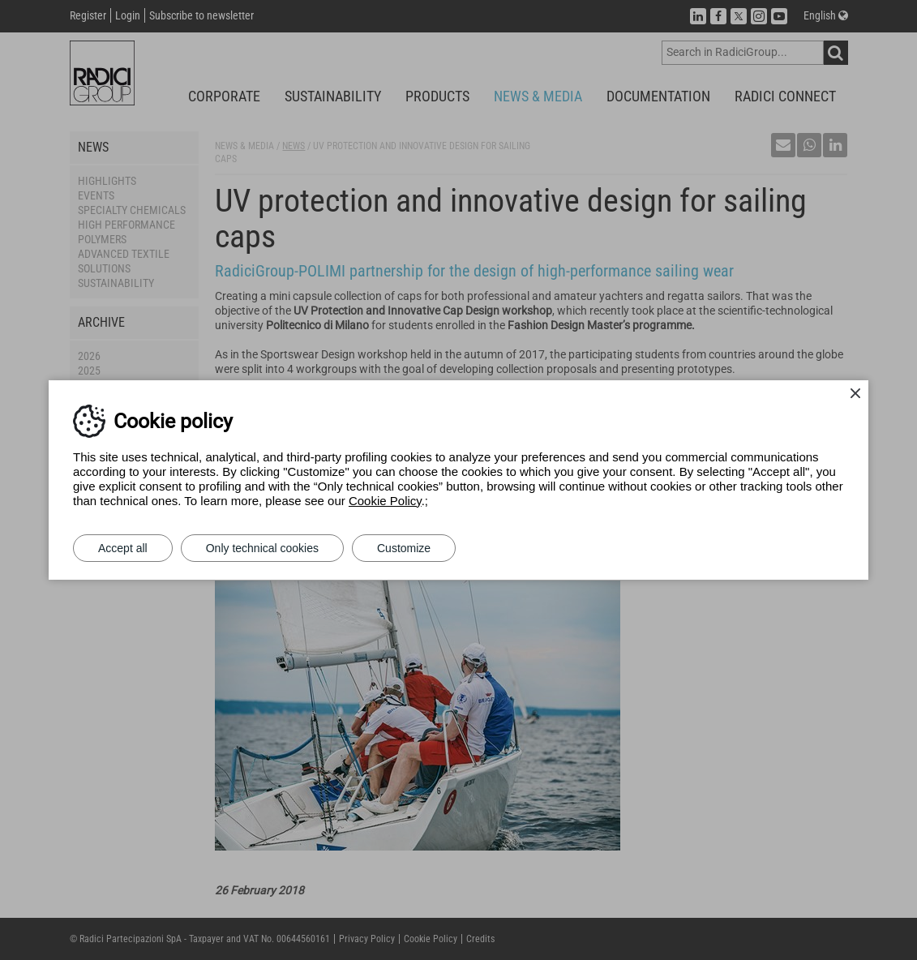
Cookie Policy (385, 501)
